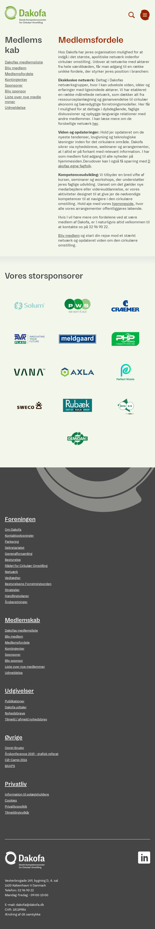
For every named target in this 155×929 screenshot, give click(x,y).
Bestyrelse (13, 560)
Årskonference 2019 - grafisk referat (31, 754)
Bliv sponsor (15, 91)
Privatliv (16, 784)
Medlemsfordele (19, 73)
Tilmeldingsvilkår (17, 812)
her (95, 123)
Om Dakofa (13, 530)
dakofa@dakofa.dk (30, 905)
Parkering (12, 542)
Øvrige (13, 737)
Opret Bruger (14, 748)
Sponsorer (14, 85)
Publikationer (14, 701)
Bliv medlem (15, 68)
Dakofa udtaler (16, 707)
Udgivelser (19, 690)
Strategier (12, 590)
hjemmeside (123, 203)
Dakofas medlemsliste (24, 62)
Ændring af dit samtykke (23, 914)
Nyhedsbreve (15, 713)
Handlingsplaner (17, 596)
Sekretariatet (14, 548)
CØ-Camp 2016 (16, 760)
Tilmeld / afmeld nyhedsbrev (26, 719)
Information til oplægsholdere (27, 794)
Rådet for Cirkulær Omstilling (26, 566)
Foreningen (20, 519)
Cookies (11, 800)
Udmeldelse (15, 107)
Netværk (11, 572)
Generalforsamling (18, 554)
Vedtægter (13, 578)
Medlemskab (22, 620)
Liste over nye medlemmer (25, 667)
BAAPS (10, 766)
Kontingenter (16, 79)
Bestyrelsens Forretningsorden (28, 584)
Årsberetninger (16, 602)
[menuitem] (145, 15)
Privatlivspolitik (16, 806)
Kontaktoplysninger (19, 536)
